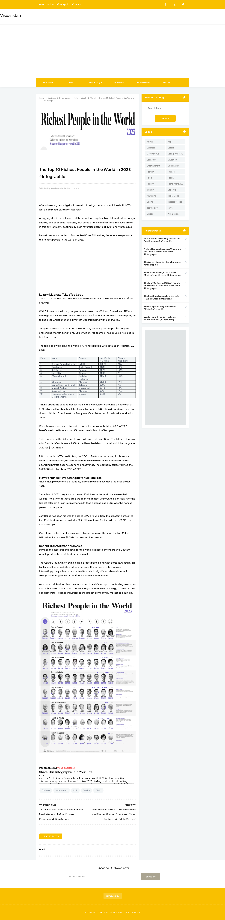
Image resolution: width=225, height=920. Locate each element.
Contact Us (78, 4)
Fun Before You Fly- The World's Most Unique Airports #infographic (162, 274)
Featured (48, 82)
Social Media (143, 82)
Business (119, 82)
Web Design (173, 214)
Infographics (61, 790)
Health (166, 82)
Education (172, 159)
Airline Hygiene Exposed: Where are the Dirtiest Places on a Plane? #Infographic (162, 252)
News (72, 82)
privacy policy (112, 896)
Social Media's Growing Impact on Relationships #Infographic (162, 240)
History (150, 183)
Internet (150, 189)
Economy (151, 159)
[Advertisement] (112, 54)
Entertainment (153, 165)
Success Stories (175, 202)
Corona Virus (153, 153)
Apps (170, 141)
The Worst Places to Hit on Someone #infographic (162, 263)
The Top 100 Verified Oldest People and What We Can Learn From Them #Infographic (162, 286)
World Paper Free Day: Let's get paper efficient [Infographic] (160, 318)
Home (41, 4)
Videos (150, 214)
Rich (75, 790)
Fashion (150, 171)
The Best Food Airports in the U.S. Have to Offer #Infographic (161, 297)
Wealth (86, 790)
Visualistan (115, 912)
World (98, 790)
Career (171, 147)
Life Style (172, 189)
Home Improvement (176, 183)
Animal (150, 141)
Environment (173, 165)
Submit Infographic (58, 4)
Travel (170, 208)
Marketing (151, 195)
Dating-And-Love (176, 153)
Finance (171, 171)
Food (149, 177)
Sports (150, 202)
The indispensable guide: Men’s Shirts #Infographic (160, 308)
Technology (95, 82)
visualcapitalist (66, 767)
